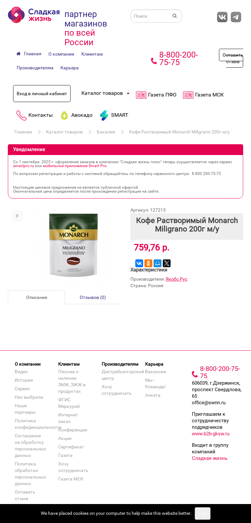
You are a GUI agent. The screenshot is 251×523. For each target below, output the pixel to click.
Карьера (69, 67)
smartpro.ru (23, 166)
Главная (23, 131)
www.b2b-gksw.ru (210, 434)
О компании (61, 54)
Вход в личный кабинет (42, 93)
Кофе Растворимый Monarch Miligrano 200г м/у (179, 131)
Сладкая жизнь (209, 458)
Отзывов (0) (93, 297)
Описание (36, 297)
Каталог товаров (64, 131)
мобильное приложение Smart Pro (75, 166)
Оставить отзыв (233, 58)
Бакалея (106, 131)
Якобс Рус (176, 279)
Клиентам (92, 54)
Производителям (35, 67)
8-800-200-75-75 (178, 58)
